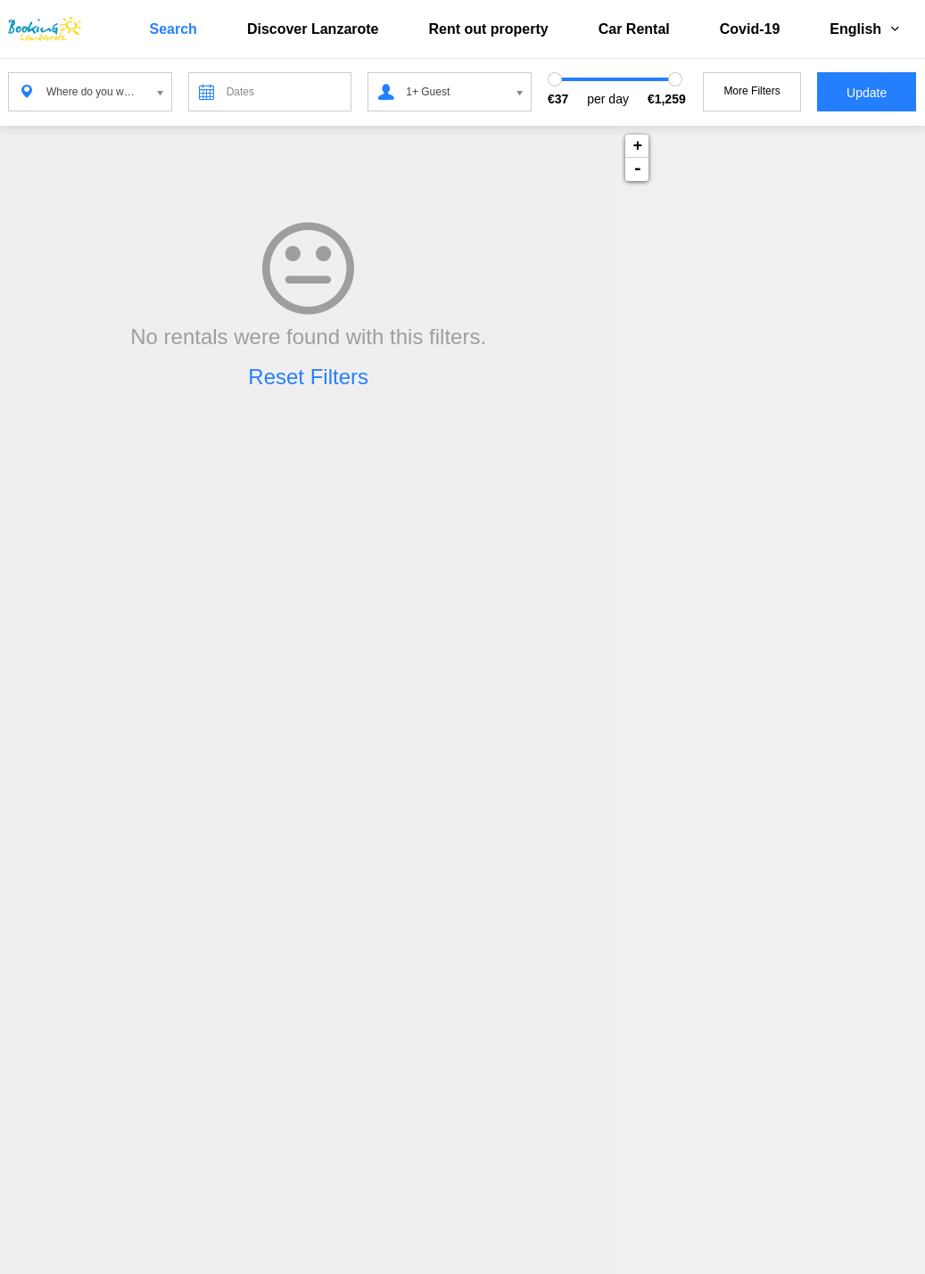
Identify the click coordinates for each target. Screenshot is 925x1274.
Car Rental (634, 29)
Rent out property (489, 29)
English (865, 29)
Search (173, 29)
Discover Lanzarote (313, 29)
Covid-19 (750, 29)
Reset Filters (308, 377)
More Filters (751, 91)
